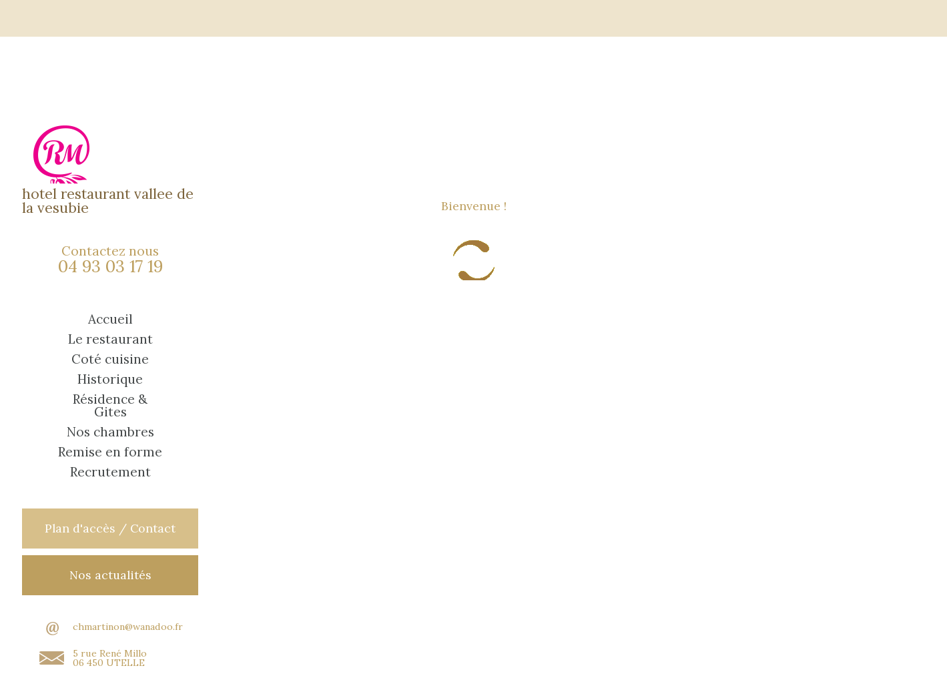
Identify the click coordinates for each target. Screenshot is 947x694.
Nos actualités (110, 575)
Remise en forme (110, 452)
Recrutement (110, 472)
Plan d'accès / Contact (110, 528)
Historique (110, 379)
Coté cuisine (110, 359)
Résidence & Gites (110, 405)
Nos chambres (110, 432)
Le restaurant (110, 339)
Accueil (110, 319)
